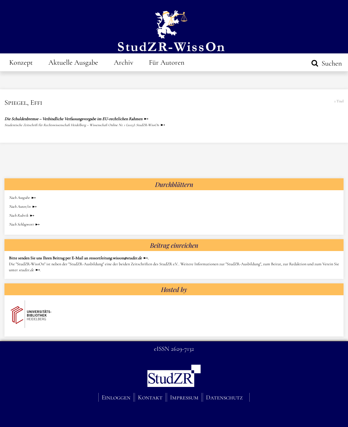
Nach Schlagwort (21, 224)
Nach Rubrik (18, 215)
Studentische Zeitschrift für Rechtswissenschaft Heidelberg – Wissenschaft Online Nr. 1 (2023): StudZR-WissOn (81, 125)
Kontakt (150, 397)
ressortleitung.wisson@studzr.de (115, 258)
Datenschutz (224, 397)
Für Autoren (166, 62)
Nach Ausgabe (19, 197)
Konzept (21, 62)
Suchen (331, 63)
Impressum (184, 397)
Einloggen (116, 397)
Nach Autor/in (20, 206)
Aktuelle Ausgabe (73, 62)
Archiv (123, 62)
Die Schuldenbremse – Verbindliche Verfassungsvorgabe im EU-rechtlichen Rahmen (73, 118)
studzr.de (26, 269)
